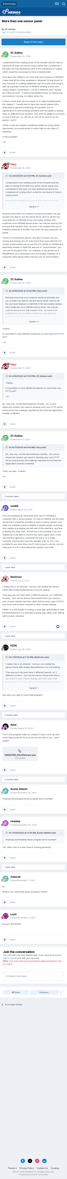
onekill (14, 505)
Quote (12, 152)
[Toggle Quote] (7, 176)
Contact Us (42, 1168)
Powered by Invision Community (33, 1174)
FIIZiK (13, 645)
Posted (20, 56)
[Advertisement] (33, 1044)
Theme (12, 1168)
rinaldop (15, 821)
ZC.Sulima (10, 29)
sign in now (8, 958)
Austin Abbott (19, 789)
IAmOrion (16, 576)
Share (16, 992)
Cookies (55, 1168)
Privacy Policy (27, 1168)
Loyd (13, 914)
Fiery (39, 291)
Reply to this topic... (17, 976)
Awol (13, 724)
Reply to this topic (33, 42)
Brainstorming (24, 32)
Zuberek (15, 876)
